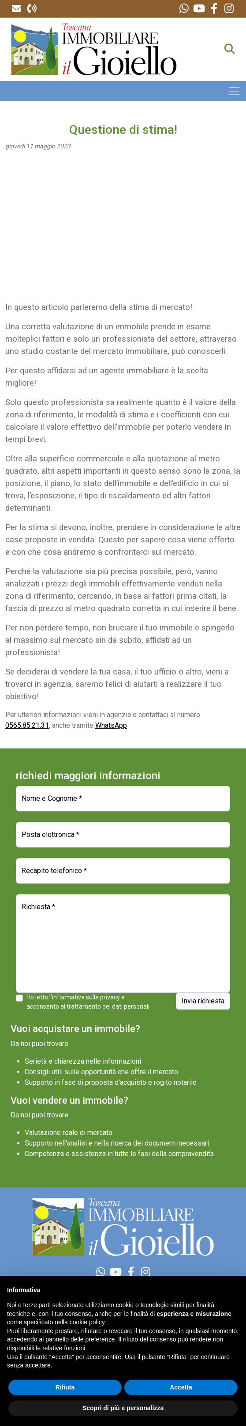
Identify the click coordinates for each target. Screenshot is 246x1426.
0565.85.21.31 (27, 725)
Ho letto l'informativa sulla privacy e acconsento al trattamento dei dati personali (87, 1002)
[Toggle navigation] (234, 91)
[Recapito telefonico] (123, 871)
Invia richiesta (203, 1001)
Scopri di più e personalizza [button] (123, 1407)
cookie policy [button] (87, 1322)
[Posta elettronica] (123, 834)
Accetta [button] (181, 1387)
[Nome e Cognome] (123, 798)
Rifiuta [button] (65, 1387)
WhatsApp (111, 725)
